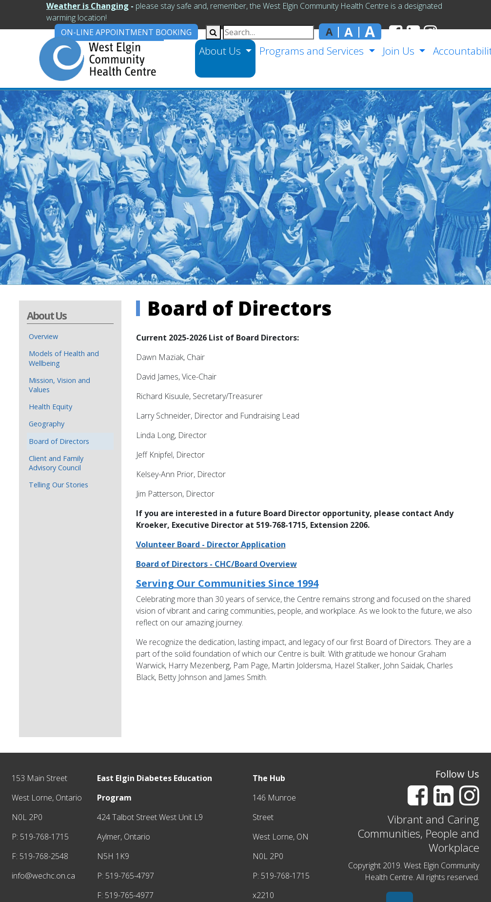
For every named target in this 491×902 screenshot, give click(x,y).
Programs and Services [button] (311, 51)
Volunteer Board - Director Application (211, 544)
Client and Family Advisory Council (56, 463)
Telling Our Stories (58, 484)
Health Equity (50, 406)
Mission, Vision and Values (59, 385)
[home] (81, 58)
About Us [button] (219, 51)
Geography (46, 423)
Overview (43, 336)
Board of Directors (59, 441)
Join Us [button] (398, 51)
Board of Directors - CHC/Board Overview (216, 564)
